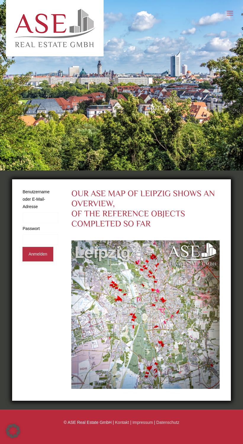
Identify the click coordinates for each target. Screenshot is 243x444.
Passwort (31, 228)
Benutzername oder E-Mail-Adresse (35, 199)
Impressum (142, 422)
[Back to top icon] (219, 434)
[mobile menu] (230, 13)
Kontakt (122, 422)
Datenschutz (167, 422)
